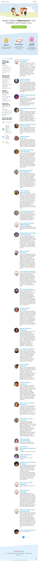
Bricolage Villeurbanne (6, 100)
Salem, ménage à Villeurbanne (28, 271)
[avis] (19, 555)
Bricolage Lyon (5, 65)
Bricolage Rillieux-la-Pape (7, 112)
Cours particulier (8, 132)
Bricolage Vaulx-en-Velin (6, 68)
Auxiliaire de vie (9, 122)
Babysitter (7, 138)
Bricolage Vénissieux (6, 67)
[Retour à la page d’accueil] (5, 1)
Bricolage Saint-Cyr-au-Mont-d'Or (6, 115)
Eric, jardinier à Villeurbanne (27, 349)
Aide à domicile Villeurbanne (5, 99)
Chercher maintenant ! (19, 27)
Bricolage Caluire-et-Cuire (6, 72)
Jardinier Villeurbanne (6, 96)
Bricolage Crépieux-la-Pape (6, 107)
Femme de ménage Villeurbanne (5, 94)
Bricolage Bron (5, 109)
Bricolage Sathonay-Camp (7, 110)
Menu (34, 1)
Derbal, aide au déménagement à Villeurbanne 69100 (28, 448)
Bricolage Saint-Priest (6, 70)
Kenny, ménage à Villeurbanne (28, 530)
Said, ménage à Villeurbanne (27, 211)
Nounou (6, 135)
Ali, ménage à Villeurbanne (27, 289)
